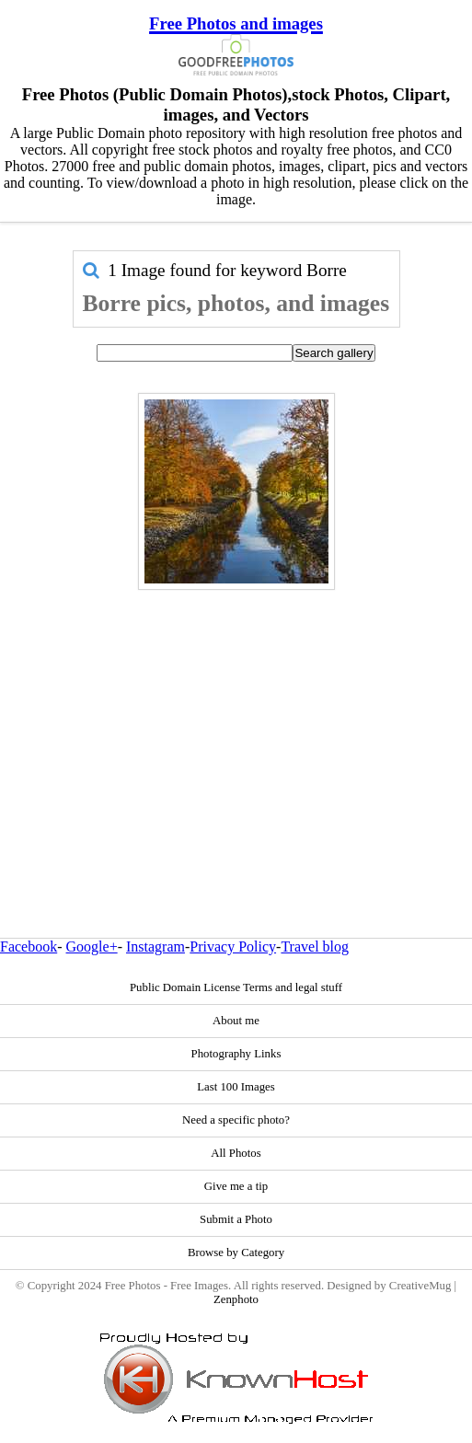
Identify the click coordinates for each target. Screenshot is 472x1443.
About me (236, 1020)
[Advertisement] (236, 724)
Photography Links (236, 1053)
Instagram (155, 946)
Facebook (28, 946)
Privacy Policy (233, 946)
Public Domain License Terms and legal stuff (236, 987)
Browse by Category (236, 1252)
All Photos (235, 1153)
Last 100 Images (236, 1086)
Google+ (92, 946)
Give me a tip (236, 1186)
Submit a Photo (236, 1219)
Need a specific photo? (236, 1120)
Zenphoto (236, 1299)
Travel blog (315, 946)
